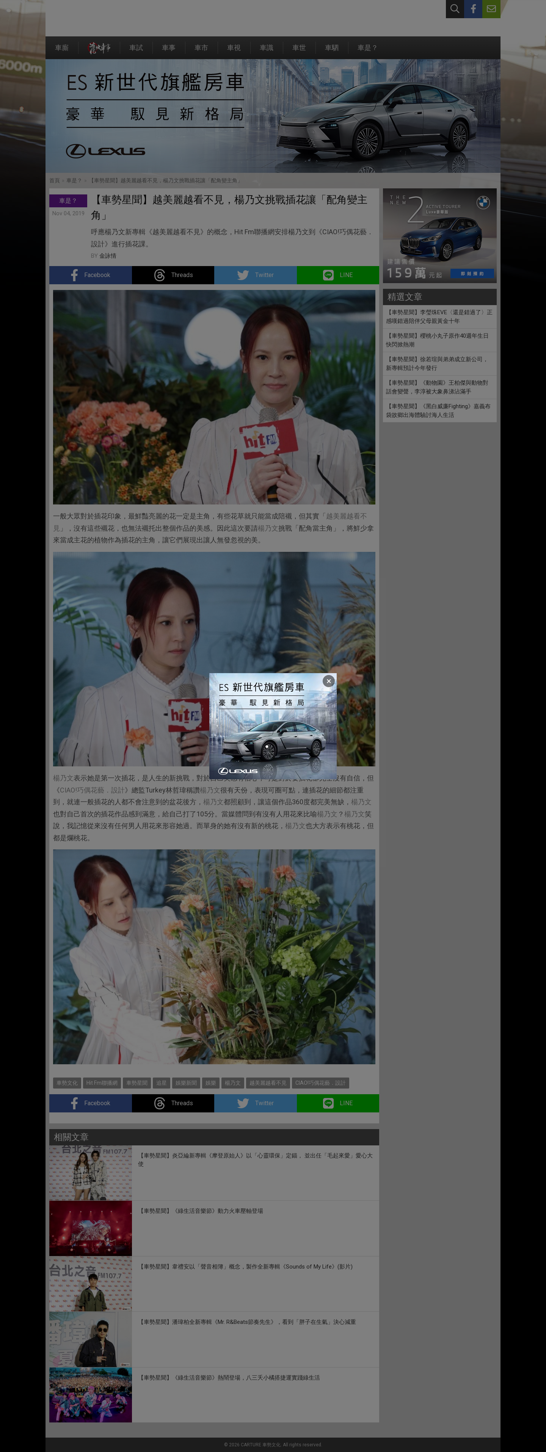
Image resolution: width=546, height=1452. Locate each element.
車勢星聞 (136, 1083)
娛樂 (211, 1083)
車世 (299, 51)
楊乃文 (268, 528)
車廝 (62, 51)
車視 (234, 51)
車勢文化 (67, 1083)
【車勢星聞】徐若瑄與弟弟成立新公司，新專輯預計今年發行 (437, 363)
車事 (168, 51)
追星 (161, 1083)
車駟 (331, 51)
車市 (201, 51)
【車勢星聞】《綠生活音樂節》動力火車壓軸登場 (200, 1211)
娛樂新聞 (186, 1083)
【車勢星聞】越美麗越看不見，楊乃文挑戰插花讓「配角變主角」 (166, 180)
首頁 (54, 180)
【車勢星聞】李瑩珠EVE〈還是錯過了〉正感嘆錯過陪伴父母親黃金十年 (439, 316)
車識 (266, 51)
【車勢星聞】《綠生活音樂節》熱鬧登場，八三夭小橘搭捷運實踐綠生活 (229, 1377)
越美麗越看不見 (268, 1083)
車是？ (368, 51)
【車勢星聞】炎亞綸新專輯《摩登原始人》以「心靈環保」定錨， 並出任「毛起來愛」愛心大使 (255, 1160)
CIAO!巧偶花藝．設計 (92, 790)
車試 (136, 51)
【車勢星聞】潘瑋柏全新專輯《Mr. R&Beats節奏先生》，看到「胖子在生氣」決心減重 (247, 1322)
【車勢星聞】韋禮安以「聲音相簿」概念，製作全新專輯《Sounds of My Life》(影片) (245, 1266)
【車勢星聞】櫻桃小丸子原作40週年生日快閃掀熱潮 (437, 340)
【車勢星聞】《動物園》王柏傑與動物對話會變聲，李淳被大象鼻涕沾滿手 (437, 387)
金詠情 (107, 255)
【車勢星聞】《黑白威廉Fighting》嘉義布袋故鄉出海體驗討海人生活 (438, 410)
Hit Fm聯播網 (102, 1083)
